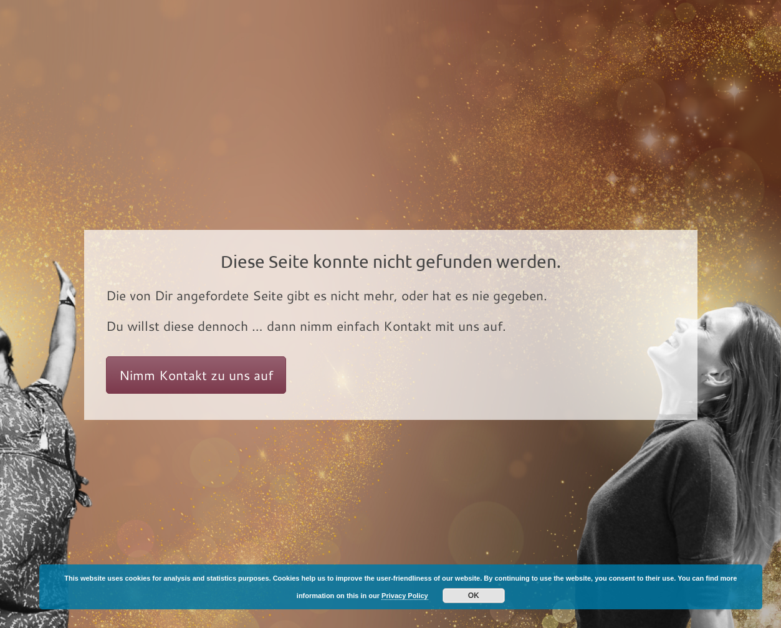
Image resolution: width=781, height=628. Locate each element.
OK (473, 595)
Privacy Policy (404, 595)
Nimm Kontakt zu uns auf (196, 375)
